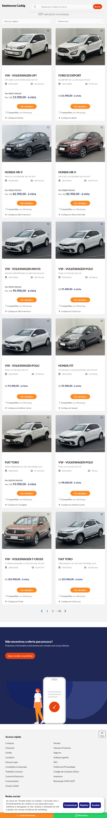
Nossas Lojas (11, 762)
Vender (57, 743)
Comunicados (12, 781)
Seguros (57, 752)
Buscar (98, 6)
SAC (56, 762)
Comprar (9, 743)
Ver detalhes (26, 106)
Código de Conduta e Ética (66, 771)
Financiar (9, 747)
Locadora (9, 757)
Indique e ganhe (61, 757)
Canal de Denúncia (14, 776)
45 (59, 611)
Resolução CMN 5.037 (64, 781)
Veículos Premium (62, 747)
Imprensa (58, 776)
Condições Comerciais (16, 766)
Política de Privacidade (64, 766)
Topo (102, 734)
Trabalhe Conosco (14, 771)
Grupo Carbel (12, 785)
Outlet (8, 752)
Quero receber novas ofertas (20, 656)
